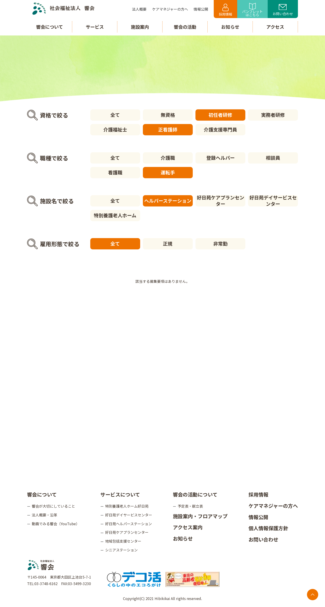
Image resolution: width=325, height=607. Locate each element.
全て (115, 114)
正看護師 (167, 129)
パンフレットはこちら (252, 10)
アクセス (275, 26)
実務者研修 (273, 114)
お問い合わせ (283, 10)
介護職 (168, 157)
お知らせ (183, 538)
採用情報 (225, 10)
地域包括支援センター (123, 541)
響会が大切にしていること (53, 506)
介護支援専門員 (220, 129)
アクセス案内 (187, 527)
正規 (167, 243)
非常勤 (220, 243)
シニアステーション (121, 550)
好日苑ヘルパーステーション (128, 523)
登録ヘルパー (220, 157)
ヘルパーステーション (167, 200)
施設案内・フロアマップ (200, 516)
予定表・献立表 (190, 506)
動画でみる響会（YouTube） (55, 523)
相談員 (273, 157)
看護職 (115, 172)
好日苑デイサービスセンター (273, 200)
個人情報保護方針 (268, 528)
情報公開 (258, 516)
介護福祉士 (115, 129)
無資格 (168, 114)
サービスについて (120, 494)
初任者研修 (220, 114)
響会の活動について (195, 494)
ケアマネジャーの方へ (273, 505)
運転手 (168, 172)
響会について (42, 494)
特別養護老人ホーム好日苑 (127, 506)
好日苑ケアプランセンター (220, 200)
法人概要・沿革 (44, 515)
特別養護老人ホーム (115, 215)
